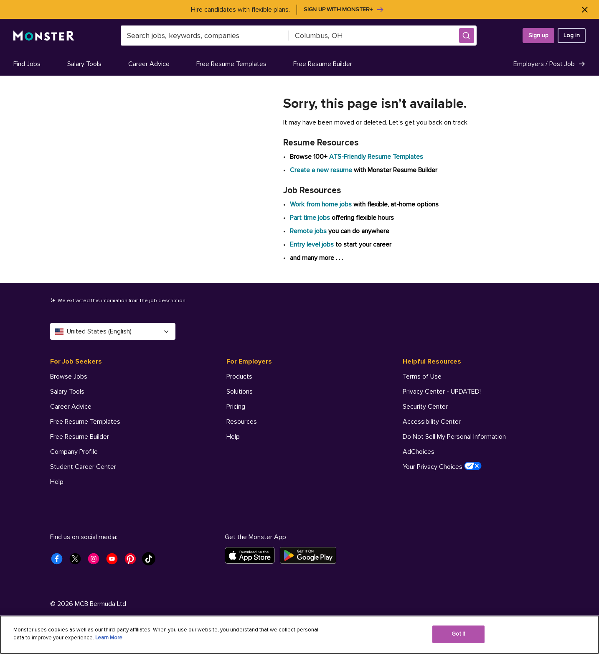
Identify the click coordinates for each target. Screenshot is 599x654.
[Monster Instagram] (96, 561)
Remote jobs (308, 231)
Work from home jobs (321, 204)
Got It (458, 634)
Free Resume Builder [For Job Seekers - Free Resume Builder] (79, 437)
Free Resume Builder (322, 64)
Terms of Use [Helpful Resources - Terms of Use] (422, 376)
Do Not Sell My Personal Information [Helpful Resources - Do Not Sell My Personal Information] (454, 437)
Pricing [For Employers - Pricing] (235, 406)
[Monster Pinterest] (133, 561)
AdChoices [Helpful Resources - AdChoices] (418, 452)
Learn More (108, 637)
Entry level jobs (312, 244)
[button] (466, 35)
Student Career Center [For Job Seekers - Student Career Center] (83, 467)
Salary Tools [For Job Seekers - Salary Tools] (67, 391)
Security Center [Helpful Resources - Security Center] (425, 406)
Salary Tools (84, 64)
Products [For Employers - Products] (239, 376)
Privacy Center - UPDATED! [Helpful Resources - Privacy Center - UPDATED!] (442, 391)
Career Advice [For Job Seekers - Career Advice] (70, 406)
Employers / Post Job (549, 64)
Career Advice (149, 64)
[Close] (584, 9)
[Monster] (43, 36)
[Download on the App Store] (252, 555)
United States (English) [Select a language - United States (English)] (112, 331)
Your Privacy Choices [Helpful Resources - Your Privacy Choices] (442, 466)
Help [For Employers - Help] (233, 437)
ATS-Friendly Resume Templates (376, 157)
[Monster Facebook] (59, 561)
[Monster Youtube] (114, 561)
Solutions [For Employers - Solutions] (239, 391)
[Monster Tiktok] (151, 561)
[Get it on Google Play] (310, 555)
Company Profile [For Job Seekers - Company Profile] (74, 452)
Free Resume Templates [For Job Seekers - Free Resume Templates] (85, 421)
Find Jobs (27, 64)
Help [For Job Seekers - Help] (56, 482)
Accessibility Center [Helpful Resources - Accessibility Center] (432, 421)
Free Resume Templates (231, 64)
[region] (299, 635)
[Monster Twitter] (78, 561)
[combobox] (205, 35)
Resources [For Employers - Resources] (241, 421)
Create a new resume (322, 170)
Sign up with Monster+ (344, 9)
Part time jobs (310, 218)
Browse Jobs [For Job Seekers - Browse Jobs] (68, 376)
